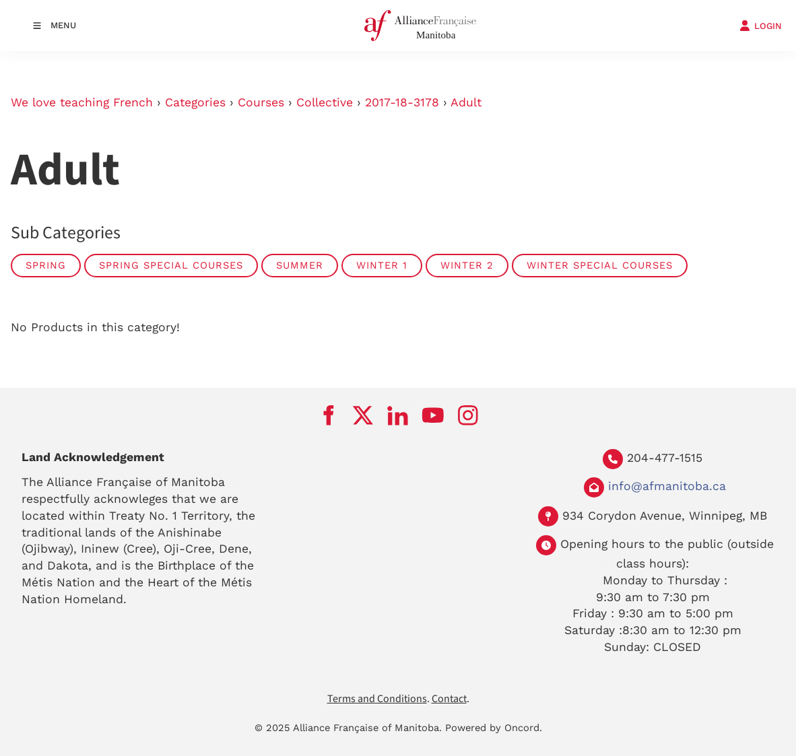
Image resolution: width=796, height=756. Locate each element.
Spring (46, 265)
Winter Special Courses (600, 265)
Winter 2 (467, 265)
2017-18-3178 (402, 102)
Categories (195, 102)
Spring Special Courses (171, 265)
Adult (466, 102)
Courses (261, 102)
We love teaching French (82, 102)
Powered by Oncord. (493, 728)
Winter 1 (381, 265)
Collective (324, 102)
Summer (299, 265)
